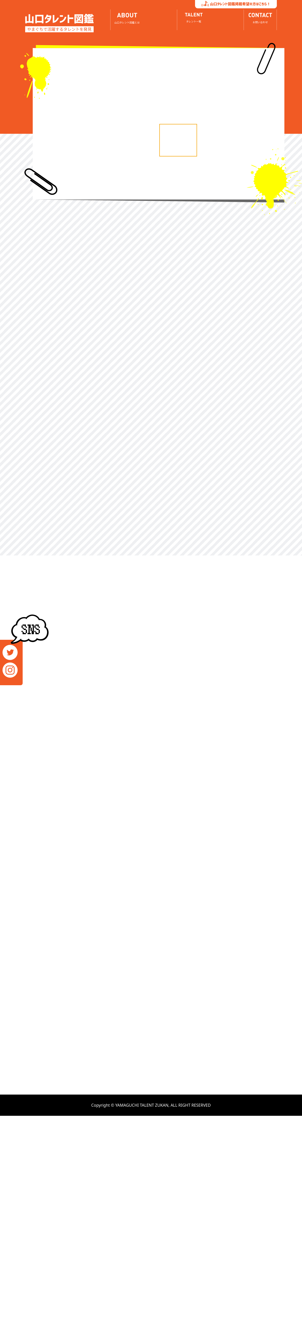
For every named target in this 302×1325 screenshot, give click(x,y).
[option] (178, 140)
